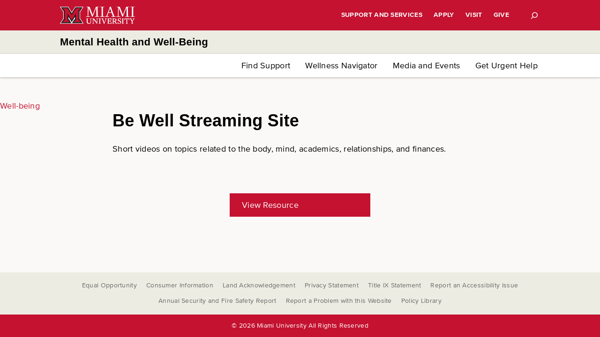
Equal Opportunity (109, 285)
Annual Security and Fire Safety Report (217, 301)
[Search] (534, 15)
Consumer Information (179, 285)
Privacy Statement (332, 285)
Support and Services (381, 15)
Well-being (20, 106)
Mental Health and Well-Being (134, 42)
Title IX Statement (394, 285)
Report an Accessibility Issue (474, 285)
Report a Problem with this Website (339, 301)
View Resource (270, 205)
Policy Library (421, 301)
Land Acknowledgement (259, 285)
